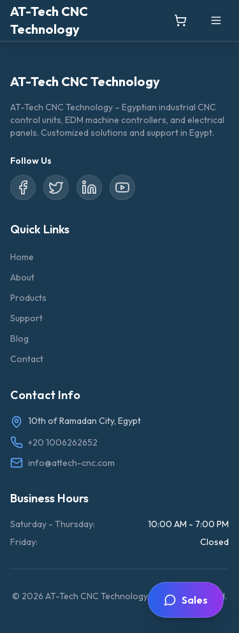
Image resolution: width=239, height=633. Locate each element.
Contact (26, 359)
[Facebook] (23, 187)
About (22, 277)
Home (22, 257)
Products (28, 297)
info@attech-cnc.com (71, 463)
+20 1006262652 (63, 442)
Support (26, 318)
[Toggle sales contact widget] (186, 600)
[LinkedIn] (89, 187)
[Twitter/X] (56, 187)
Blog (19, 338)
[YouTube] (122, 187)
